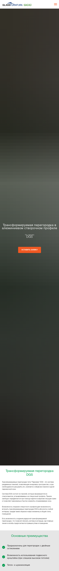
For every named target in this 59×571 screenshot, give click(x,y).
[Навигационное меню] (55, 4)
